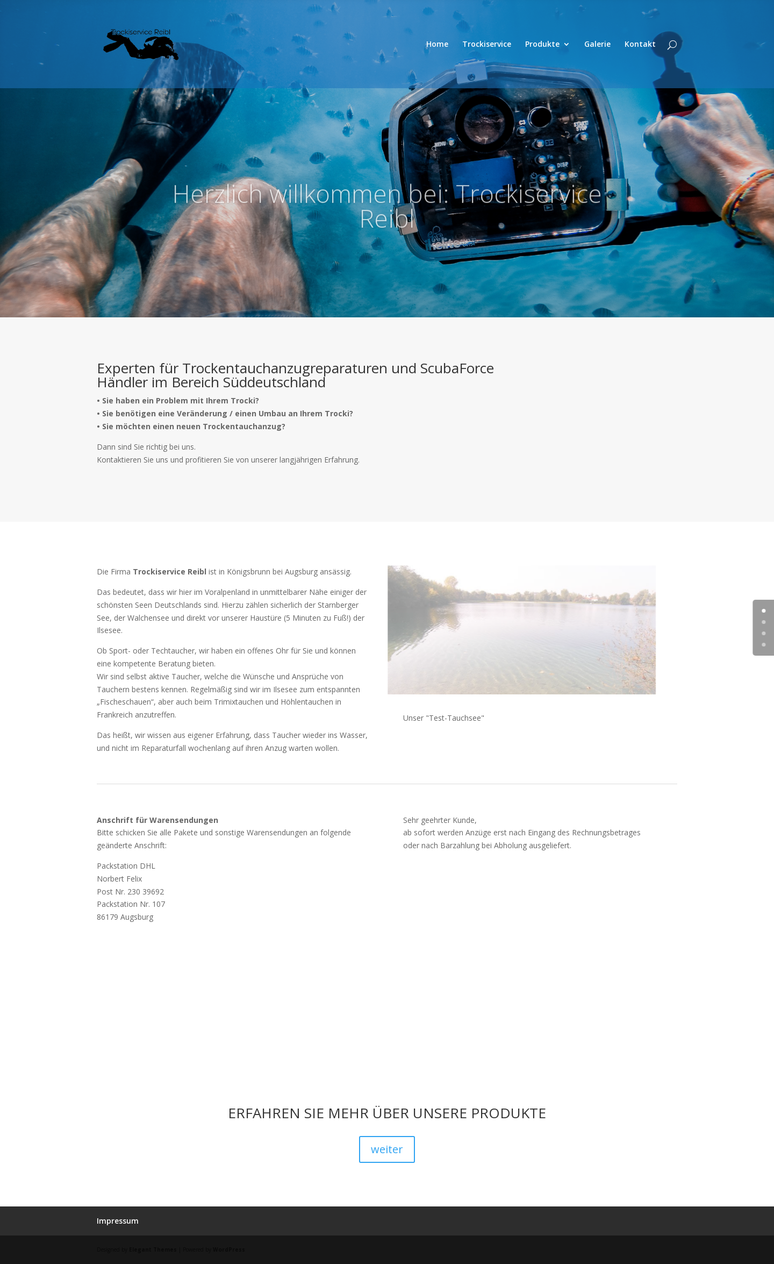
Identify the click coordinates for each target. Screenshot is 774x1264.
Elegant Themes (153, 1249)
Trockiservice (486, 44)
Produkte (542, 44)
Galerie (597, 44)
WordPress (229, 1249)
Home (437, 44)
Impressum (118, 1221)
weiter (387, 1149)
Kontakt (640, 44)
